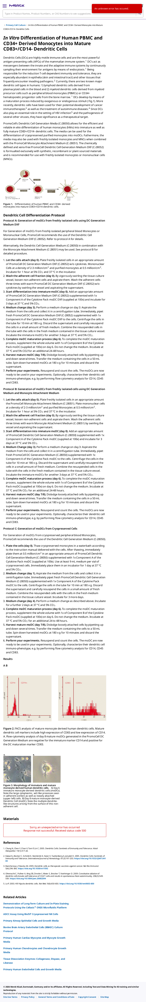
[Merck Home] (16, 6)
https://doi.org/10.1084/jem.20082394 (28, 878)
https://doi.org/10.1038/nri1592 (33, 868)
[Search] (139, 13)
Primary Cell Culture (16, 25)
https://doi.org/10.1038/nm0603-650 (76, 883)
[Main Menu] (5, 5)
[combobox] (73, 13)
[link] (10, 997)
